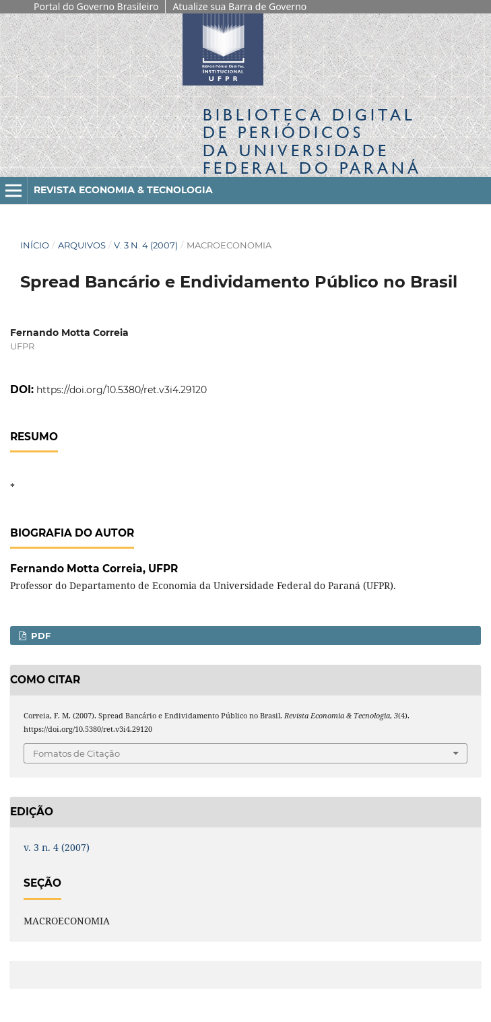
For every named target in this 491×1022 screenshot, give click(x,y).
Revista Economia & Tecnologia (123, 190)
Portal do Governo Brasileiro (96, 6)
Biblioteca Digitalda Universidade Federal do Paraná (312, 141)
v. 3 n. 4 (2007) (146, 245)
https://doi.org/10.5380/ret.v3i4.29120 (121, 390)
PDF (39, 635)
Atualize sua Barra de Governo (239, 6)
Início (34, 245)
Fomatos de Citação (76, 753)
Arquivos (82, 245)
